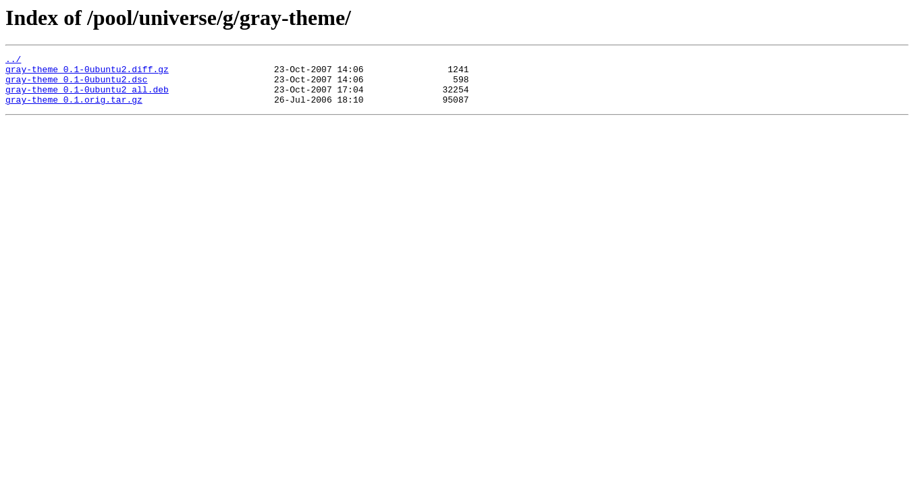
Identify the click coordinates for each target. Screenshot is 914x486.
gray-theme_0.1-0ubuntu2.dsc (76, 85)
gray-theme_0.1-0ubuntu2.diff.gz (87, 73)
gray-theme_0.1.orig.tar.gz (73, 109)
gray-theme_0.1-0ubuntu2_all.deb (87, 97)
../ (13, 61)
